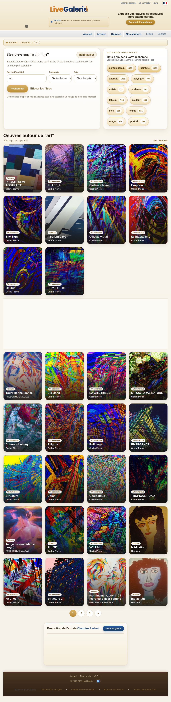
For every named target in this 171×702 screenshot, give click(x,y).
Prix (76, 72)
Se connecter (144, 3)
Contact (162, 34)
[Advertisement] (85, 323)
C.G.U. (97, 676)
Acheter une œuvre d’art (83, 689)
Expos (149, 34)
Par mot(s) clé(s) (15, 72)
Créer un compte (128, 3)
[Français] (165, 3)
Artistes (101, 34)
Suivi (155, 3)
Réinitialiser (86, 54)
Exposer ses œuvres (114, 689)
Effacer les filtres (41, 88)
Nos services (133, 34)
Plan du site (85, 676)
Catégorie (54, 72)
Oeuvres (116, 34)
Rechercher (17, 88)
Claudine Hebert (88, 628)
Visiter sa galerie (113, 628)
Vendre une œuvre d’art (144, 689)
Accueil (87, 34)
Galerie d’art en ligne (52, 689)
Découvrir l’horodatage (140, 22)
